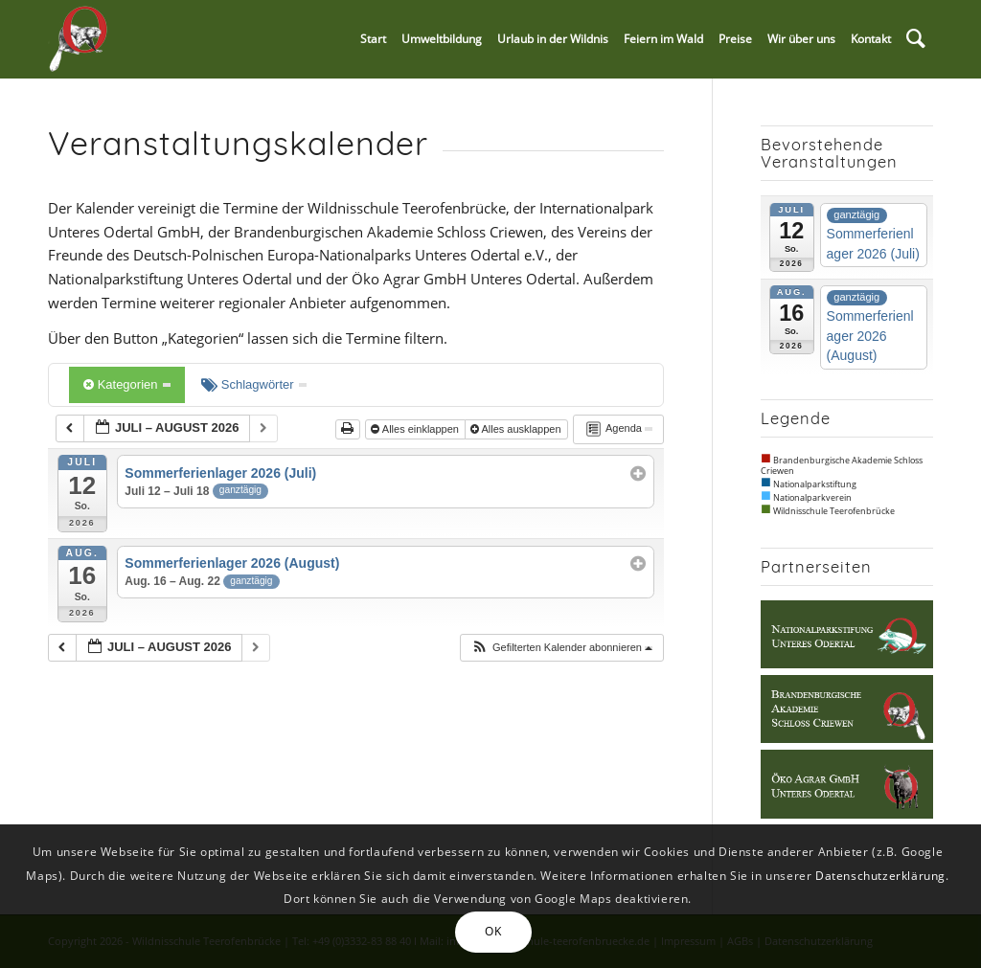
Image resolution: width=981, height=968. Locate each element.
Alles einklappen (416, 429)
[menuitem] (373, 39)
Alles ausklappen (517, 429)
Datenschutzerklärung (880, 875)
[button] (561, 648)
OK (493, 931)
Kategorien (127, 384)
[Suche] (916, 39)
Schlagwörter (254, 384)
